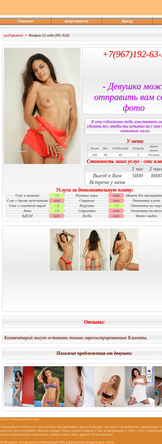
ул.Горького (13, 35)
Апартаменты (76, 21)
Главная (25, 21)
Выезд (127, 21)
